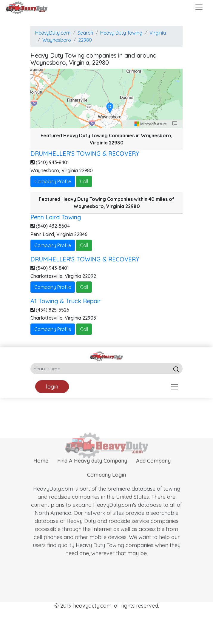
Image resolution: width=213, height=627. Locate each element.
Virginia (157, 33)
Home (40, 467)
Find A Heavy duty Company (92, 467)
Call (84, 181)
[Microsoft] (150, 123)
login (52, 386)
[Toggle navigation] (199, 7)
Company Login (106, 481)
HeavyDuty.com (52, 33)
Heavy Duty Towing (121, 33)
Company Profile (52, 181)
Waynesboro (56, 40)
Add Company (153, 467)
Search (85, 33)
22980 (85, 40)
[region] (106, 98)
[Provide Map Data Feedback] (175, 124)
